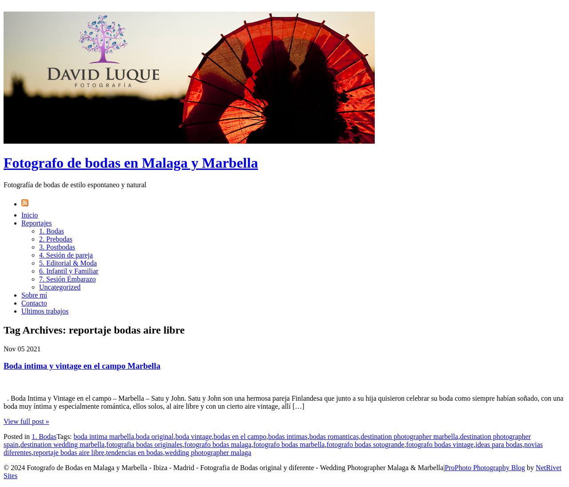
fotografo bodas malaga (218, 444)
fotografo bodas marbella (289, 444)
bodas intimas (287, 436)
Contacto (34, 303)
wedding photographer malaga (208, 452)
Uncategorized (59, 287)
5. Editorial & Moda (68, 263)
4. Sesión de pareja (66, 255)
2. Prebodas (55, 239)
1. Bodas (51, 231)
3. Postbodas (57, 247)
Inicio (29, 215)
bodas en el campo (240, 436)
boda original (155, 436)
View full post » (26, 421)
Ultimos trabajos (44, 311)
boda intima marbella (104, 436)
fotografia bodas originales (144, 444)
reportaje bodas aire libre (68, 452)
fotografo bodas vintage (440, 444)
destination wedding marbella (62, 444)
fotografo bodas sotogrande (365, 444)
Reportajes (36, 223)
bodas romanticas (334, 436)
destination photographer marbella (409, 436)
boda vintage (193, 436)
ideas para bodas (498, 444)
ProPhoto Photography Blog (485, 467)
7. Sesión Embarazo (67, 279)
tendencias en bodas (134, 452)
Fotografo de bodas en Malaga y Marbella (131, 163)
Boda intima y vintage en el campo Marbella (82, 365)
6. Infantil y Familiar (68, 271)
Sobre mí (34, 295)
